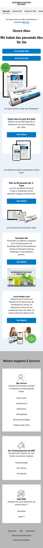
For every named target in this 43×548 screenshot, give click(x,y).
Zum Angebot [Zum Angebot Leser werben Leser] (21, 320)
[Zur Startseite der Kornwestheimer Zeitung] (21, 4)
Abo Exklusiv (21, 468)
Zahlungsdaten (21, 414)
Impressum (12, 531)
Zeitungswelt (21, 473)
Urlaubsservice (21, 403)
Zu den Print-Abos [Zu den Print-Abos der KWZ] (21, 58)
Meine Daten (21, 398)
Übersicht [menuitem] (6, 11)
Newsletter (21, 511)
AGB (21, 531)
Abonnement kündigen (21, 420)
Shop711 (21, 516)
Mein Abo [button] (25, 22)
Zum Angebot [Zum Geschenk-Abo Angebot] (21, 262)
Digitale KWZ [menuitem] (17, 11)
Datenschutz (30, 531)
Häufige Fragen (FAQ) (21, 425)
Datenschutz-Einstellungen (21, 535)
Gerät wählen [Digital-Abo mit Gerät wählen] (21, 134)
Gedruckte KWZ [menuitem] (30, 11)
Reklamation (21, 409)
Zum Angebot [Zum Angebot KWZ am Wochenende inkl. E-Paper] (21, 201)
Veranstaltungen (21, 463)
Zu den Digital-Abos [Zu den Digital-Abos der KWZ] (21, 51)
